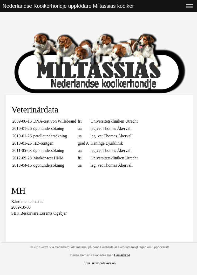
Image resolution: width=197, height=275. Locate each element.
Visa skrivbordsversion (100, 263)
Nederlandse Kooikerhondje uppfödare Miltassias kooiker (68, 6)
